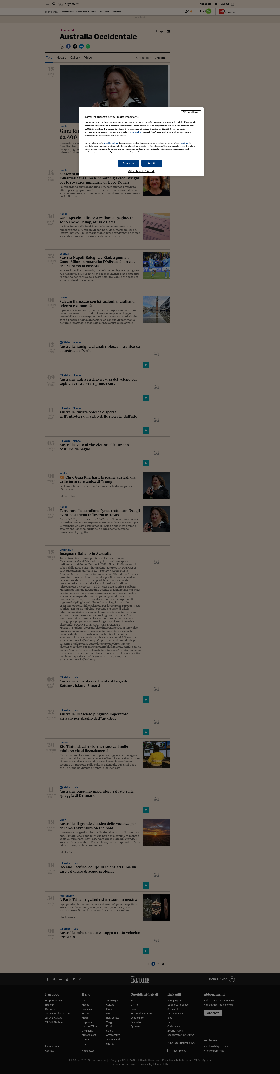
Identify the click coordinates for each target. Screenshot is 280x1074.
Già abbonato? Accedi (141, 171)
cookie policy (134, 132)
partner (184, 143)
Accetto (151, 163)
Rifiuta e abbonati (191, 112)
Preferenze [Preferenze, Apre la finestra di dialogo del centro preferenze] (129, 163)
